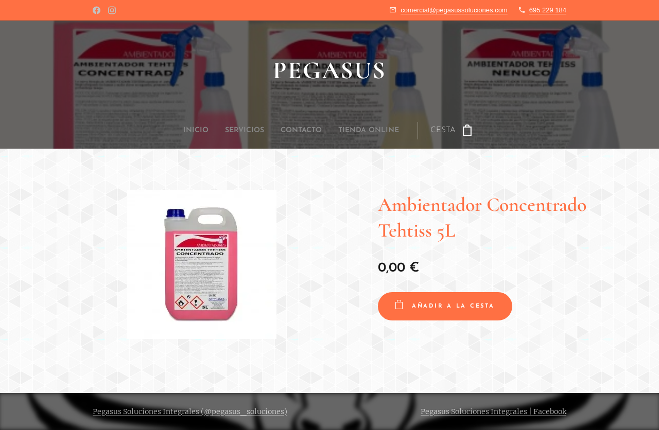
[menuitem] (270, 131)
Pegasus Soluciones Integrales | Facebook (493, 411)
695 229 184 (547, 10)
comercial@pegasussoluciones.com (454, 10)
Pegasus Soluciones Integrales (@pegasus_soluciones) (190, 411)
